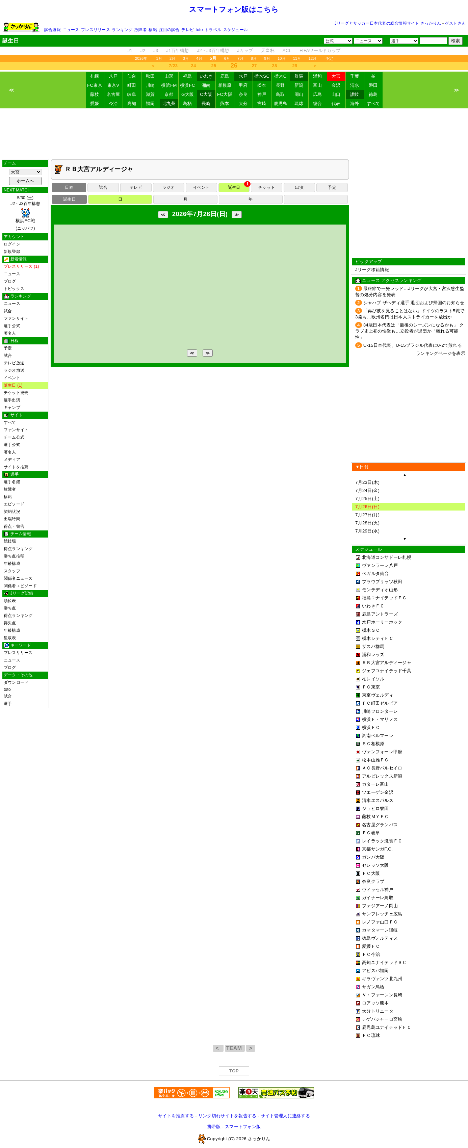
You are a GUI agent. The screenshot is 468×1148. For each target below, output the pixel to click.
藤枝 (94, 94)
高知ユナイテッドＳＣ (384, 962)
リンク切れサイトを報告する (227, 1115)
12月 (313, 58)
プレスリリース (95, 29)
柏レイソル (373, 678)
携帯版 (214, 1126)
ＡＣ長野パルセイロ (382, 768)
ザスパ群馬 (373, 646)
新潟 (299, 85)
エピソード (14, 504)
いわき (206, 76)
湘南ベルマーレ (377, 735)
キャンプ (12, 407)
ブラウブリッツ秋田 (382, 581)
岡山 (299, 94)
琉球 (299, 103)
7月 (240, 58)
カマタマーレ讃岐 (380, 930)
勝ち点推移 (14, 556)
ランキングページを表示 (440, 353)
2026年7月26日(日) (200, 213)
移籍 (153, 29)
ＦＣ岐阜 (371, 832)
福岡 (150, 103)
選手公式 (12, 325)
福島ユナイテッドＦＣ (384, 597)
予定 (329, 58)
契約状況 (12, 511)
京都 (169, 94)
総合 (317, 103)
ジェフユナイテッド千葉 (386, 670)
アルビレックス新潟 (382, 776)
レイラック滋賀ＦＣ (382, 840)
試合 (8, 311)
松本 (261, 85)
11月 (297, 58)
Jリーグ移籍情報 (372, 269)
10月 (282, 58)
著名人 (10, 333)
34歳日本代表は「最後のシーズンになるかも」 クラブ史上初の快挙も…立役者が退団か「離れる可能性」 (409, 331)
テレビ (187, 29)
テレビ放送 (14, 363)
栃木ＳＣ (371, 630)
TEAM (234, 1048)
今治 (113, 103)
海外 (354, 103)
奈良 (243, 94)
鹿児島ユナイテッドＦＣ (386, 1027)
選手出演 (12, 400)
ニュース (71, 29)
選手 (8, 703)
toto (199, 29)
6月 (227, 58)
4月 (199, 58)
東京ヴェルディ (377, 695)
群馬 (299, 76)
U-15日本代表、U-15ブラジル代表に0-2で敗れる (412, 345)
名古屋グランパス (380, 824)
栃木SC (262, 76)
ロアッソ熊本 (375, 1003)
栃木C (280, 76)
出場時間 (12, 519)
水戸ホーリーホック (382, 622)
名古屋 (113, 94)
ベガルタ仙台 (375, 573)
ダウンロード (16, 682)
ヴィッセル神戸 (377, 889)
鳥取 (280, 94)
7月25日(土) (367, 498)
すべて (373, 103)
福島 (187, 76)
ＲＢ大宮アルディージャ (386, 662)
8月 (254, 58)
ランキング (122, 29)
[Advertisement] (234, 134)
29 (294, 65)
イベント (12, 377)
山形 (169, 76)
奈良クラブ (373, 881)
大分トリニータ (377, 1011)
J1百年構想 (177, 50)
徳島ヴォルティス (380, 938)
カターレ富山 (375, 784)
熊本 (224, 103)
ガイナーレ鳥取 (377, 897)
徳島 (373, 94)
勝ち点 (10, 608)
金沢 (336, 85)
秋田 (150, 76)
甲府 (243, 85)
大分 (243, 103)
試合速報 (52, 29)
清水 (354, 85)
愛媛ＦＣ (371, 946)
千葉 (354, 76)
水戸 (243, 76)
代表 (336, 103)
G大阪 (187, 94)
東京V (113, 85)
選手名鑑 (12, 481)
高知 (131, 103)
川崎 (150, 85)
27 (254, 65)
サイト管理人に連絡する (285, 1115)
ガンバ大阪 (373, 857)
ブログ (10, 281)
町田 (131, 85)
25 (213, 65)
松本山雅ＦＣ (375, 759)
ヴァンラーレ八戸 (380, 565)
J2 (142, 50)
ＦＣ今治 (371, 954)
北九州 (169, 103)
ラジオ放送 (14, 370)
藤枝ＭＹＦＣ (375, 816)
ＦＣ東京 (371, 686)
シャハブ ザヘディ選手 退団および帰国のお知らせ (414, 302)
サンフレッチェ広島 (382, 913)
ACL (287, 50)
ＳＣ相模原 (373, 743)
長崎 (206, 103)
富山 (317, 85)
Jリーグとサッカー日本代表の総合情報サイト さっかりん (388, 23)
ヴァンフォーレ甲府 (382, 751)
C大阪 (206, 94)
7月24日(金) (367, 490)
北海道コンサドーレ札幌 (386, 557)
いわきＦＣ (373, 605)
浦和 (317, 76)
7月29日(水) (367, 530)
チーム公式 (14, 437)
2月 (173, 58)
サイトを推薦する (176, 1115)
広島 (317, 94)
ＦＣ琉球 (371, 1035)
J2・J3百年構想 (213, 50)
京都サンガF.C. (377, 849)
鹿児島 (280, 103)
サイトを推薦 (16, 467)
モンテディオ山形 (380, 589)
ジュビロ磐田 (375, 808)
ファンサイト (16, 318)
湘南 (206, 85)
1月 (159, 58)
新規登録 (12, 251)
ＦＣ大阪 (371, 873)
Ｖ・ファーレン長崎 (382, 994)
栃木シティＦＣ (377, 638)
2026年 (141, 58)
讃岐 (354, 94)
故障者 (140, 29)
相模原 (225, 85)
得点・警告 (14, 526)
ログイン (12, 244)
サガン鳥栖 (373, 986)
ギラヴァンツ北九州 (382, 978)
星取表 (10, 637)
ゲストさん (455, 23)
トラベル (213, 29)
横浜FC (187, 85)
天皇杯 (268, 50)
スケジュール (235, 29)
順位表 (10, 600)
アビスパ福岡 (375, 970)
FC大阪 (224, 94)
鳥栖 (187, 103)
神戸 (261, 94)
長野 (280, 85)
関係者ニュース (18, 578)
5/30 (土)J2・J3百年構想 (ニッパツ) (25, 213)
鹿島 (224, 76)
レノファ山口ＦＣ (380, 921)
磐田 (373, 85)
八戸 (113, 76)
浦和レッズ (373, 654)
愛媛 (94, 103)
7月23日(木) (367, 482)
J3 (155, 50)
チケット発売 (16, 392)
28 (274, 65)
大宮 (336, 76)
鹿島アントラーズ (380, 614)
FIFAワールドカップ (320, 50)
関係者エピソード (20, 585)
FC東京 (94, 85)
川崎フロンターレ (380, 711)
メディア (12, 459)
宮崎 (261, 103)
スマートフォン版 (243, 1126)
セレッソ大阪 (375, 865)
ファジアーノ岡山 (380, 905)
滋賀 (150, 94)
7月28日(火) (367, 522)
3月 (186, 58)
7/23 (173, 65)
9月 (267, 58)
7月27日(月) (367, 514)
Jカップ (245, 50)
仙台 (131, 76)
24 (193, 65)
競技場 (10, 541)
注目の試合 (169, 29)
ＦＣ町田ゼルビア (380, 703)
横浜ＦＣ (371, 727)
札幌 (94, 76)
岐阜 (131, 94)
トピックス (14, 288)
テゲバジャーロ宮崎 (382, 1019)
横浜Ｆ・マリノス (380, 719)
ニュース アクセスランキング (391, 280)
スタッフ (12, 571)
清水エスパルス (377, 800)
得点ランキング (18, 548)
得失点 (10, 623)
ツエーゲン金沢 (377, 792)
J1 (130, 50)
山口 (336, 94)
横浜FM (169, 85)
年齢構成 (12, 563)
